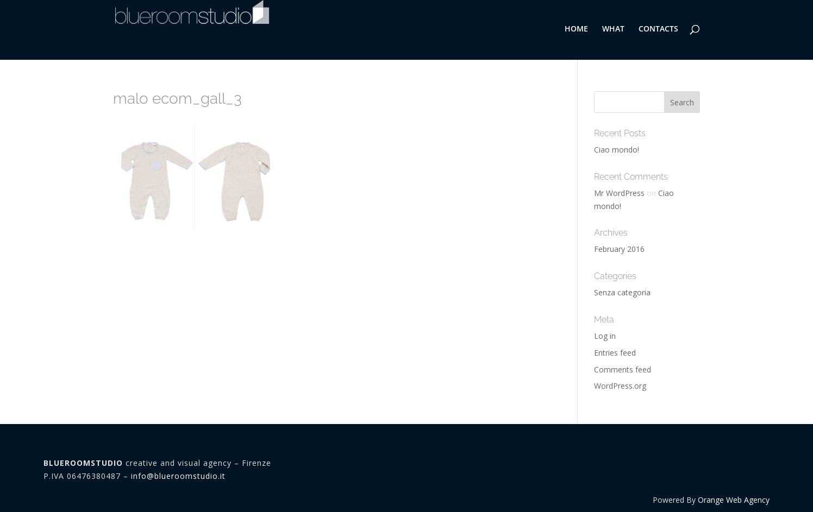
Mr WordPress (619, 193)
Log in (605, 336)
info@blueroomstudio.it (178, 476)
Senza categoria (622, 292)
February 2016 (619, 249)
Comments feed (622, 369)
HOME (576, 29)
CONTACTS (658, 29)
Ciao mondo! (616, 149)
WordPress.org (620, 386)
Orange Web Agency (734, 500)
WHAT (613, 29)
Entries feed (615, 352)
